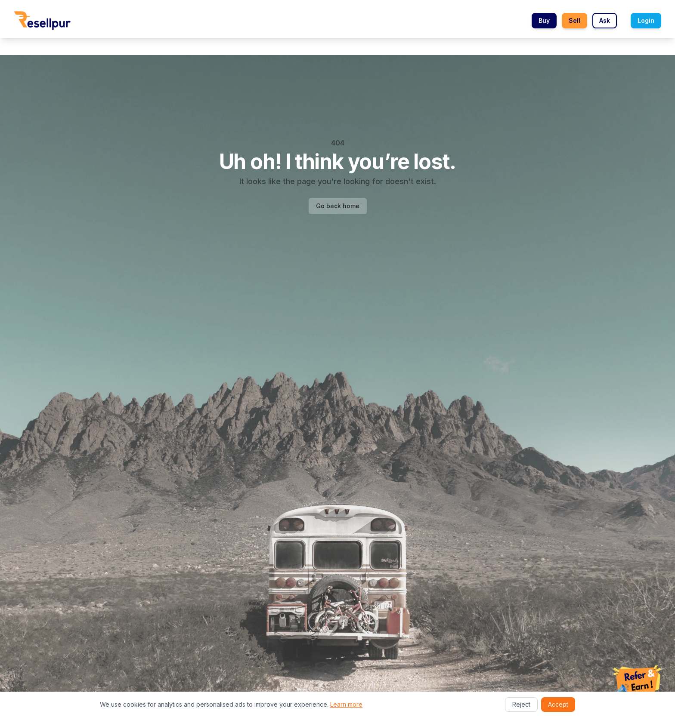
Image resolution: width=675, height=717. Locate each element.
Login (646, 20)
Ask (604, 20)
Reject (521, 704)
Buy (544, 20)
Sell (574, 20)
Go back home (337, 205)
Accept (558, 704)
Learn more (346, 704)
